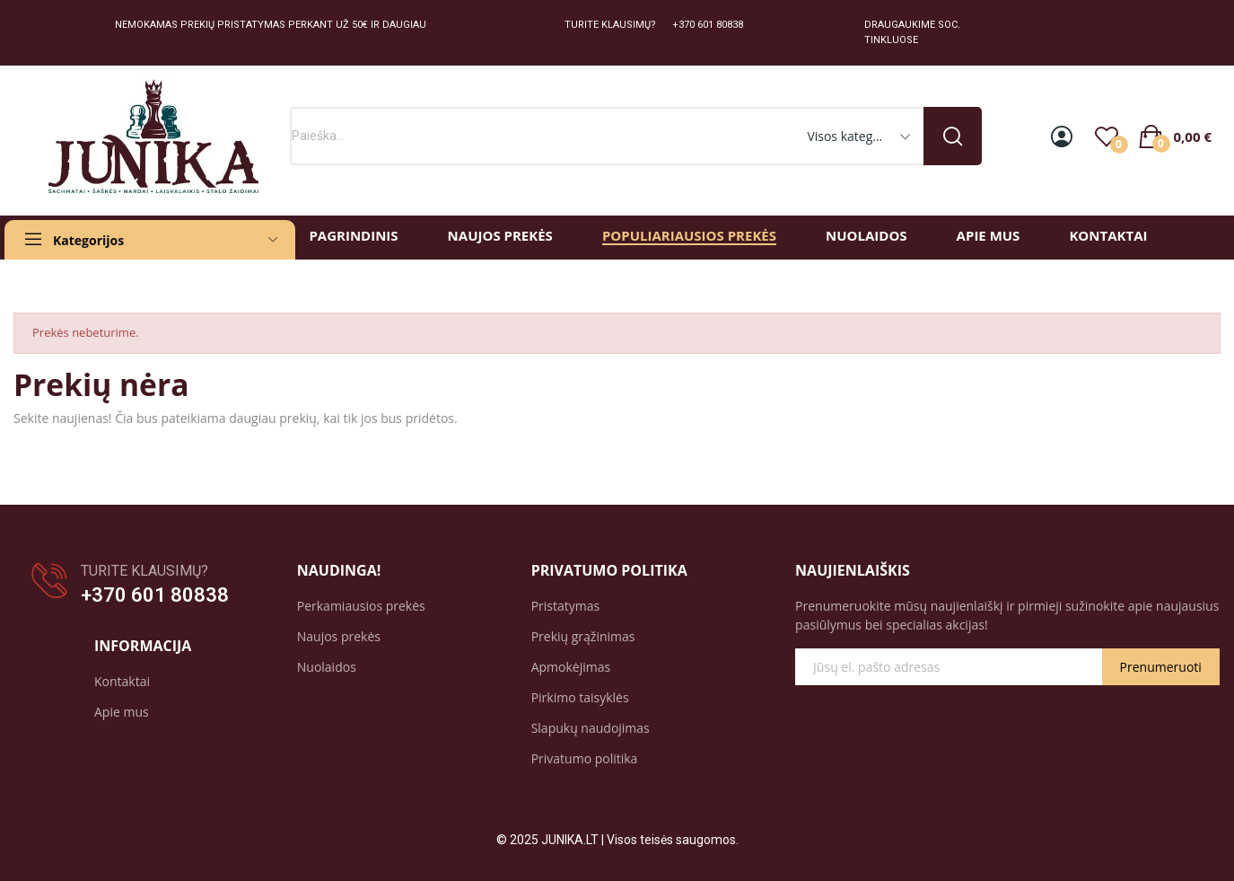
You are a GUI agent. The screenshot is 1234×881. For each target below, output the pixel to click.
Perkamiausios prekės (361, 605)
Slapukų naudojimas (590, 727)
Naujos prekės (339, 636)
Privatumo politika (584, 758)
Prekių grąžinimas (583, 636)
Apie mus (121, 711)
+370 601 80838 (155, 595)
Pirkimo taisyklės (580, 697)
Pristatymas (565, 605)
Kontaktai (122, 681)
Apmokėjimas (571, 666)
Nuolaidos (326, 666)
